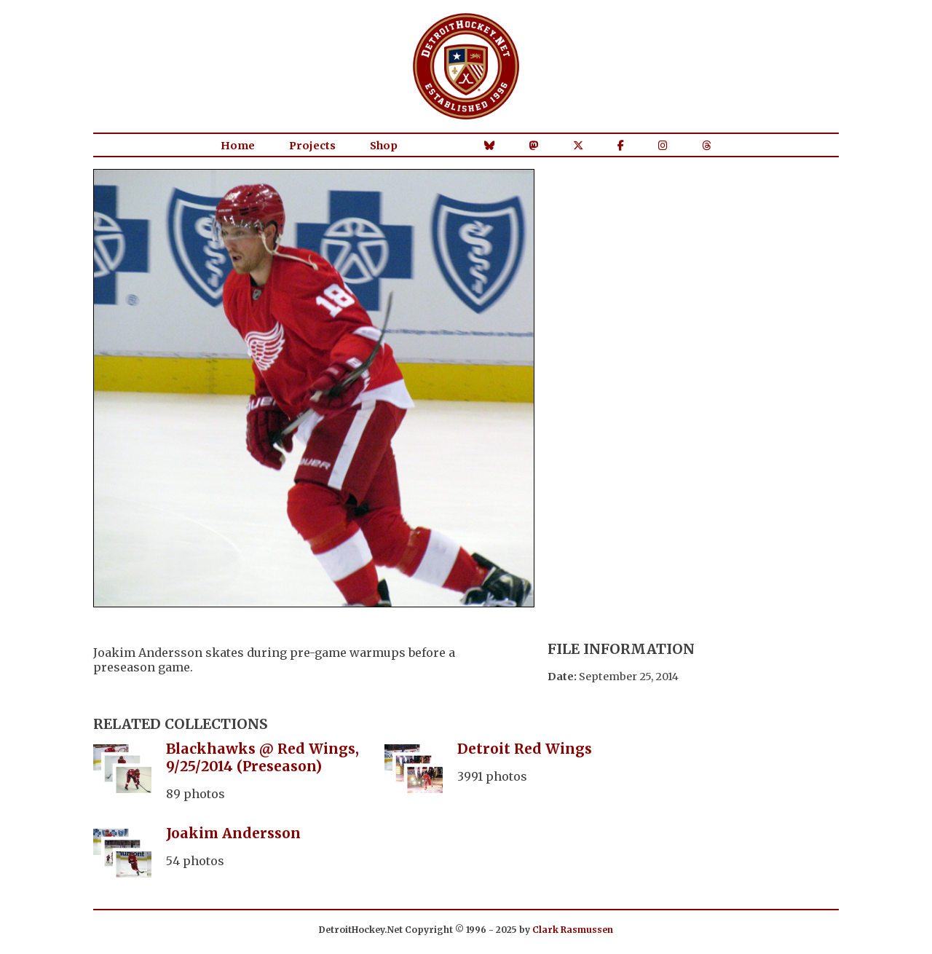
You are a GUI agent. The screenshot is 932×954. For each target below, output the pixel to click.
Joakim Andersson (233, 833)
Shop (384, 145)
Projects (312, 145)
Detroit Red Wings (524, 748)
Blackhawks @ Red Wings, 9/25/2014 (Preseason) (262, 757)
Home (238, 145)
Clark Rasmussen (572, 929)
